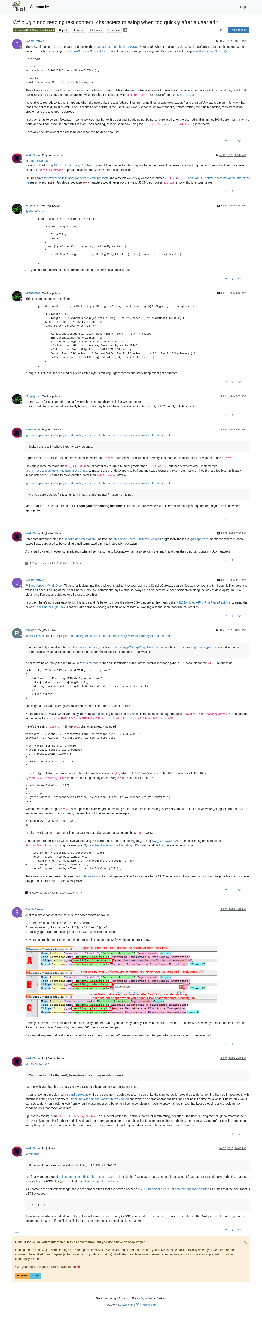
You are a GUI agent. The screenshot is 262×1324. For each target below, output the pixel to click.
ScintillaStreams (77, 1094)
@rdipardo (49, 1148)
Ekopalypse (32, 205)
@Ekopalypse (51, 293)
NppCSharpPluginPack (49, 607)
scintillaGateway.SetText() (210, 51)
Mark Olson (32, 155)
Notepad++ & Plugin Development (34, 30)
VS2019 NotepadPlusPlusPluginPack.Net (203, 602)
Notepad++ (144, 1298)
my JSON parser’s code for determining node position (173, 1189)
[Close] (245, 1242)
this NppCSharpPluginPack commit (137, 539)
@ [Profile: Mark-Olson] (34, 211)
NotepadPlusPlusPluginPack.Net (116, 46)
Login (35, 1275)
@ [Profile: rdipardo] (32, 1154)
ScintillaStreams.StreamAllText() (89, 51)
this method (90, 663)
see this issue (186, 94)
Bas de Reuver (34, 41)
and (56, 470)
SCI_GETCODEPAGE (166, 841)
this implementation (87, 876)
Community (39, 7)
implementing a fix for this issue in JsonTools (91, 1176)
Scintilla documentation (79, 539)
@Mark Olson (51, 205)
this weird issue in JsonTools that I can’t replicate (76, 178)
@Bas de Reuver (53, 155)
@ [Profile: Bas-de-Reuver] (37, 161)
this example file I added (100, 1181)
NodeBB (127, 1305)
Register (22, 1275)
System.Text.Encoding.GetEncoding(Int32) (112, 845)
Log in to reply (238, 29)
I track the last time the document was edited (99, 1099)
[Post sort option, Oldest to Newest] (221, 30)
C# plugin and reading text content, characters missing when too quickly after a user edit (112, 435)
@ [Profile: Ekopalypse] (34, 435)
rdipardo (30, 630)
